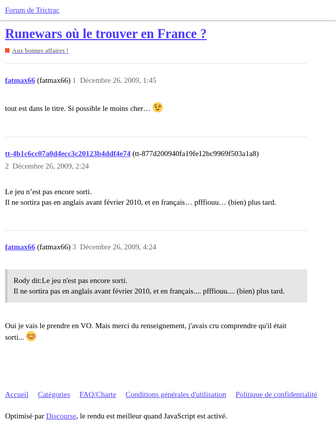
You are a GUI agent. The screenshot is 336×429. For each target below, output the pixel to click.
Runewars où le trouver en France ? (106, 34)
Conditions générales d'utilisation (176, 394)
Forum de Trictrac (32, 10)
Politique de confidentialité (276, 394)
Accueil (17, 394)
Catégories (54, 394)
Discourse (61, 416)
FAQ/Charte (97, 394)
